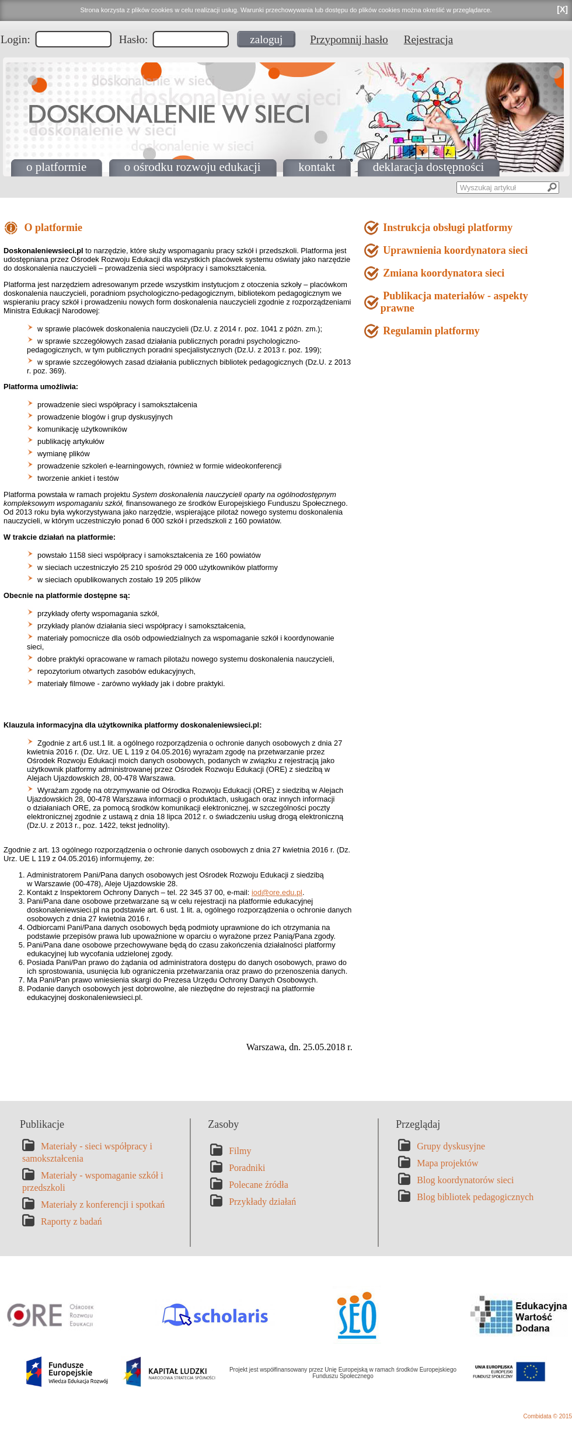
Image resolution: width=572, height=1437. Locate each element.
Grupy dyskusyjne (451, 1146)
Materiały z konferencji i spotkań (103, 1204)
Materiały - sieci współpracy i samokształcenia (87, 1152)
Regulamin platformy (430, 331)
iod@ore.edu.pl (277, 892)
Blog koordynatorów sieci (465, 1180)
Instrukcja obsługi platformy (447, 227)
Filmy (240, 1151)
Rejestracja (428, 39)
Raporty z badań (71, 1221)
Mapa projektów (447, 1163)
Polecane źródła (258, 1185)
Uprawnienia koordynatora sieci (454, 250)
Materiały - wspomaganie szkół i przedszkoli (92, 1181)
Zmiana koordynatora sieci (443, 273)
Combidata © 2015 (547, 1416)
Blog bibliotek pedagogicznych (475, 1197)
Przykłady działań (262, 1202)
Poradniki (247, 1168)
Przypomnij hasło (349, 39)
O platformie (52, 227)
